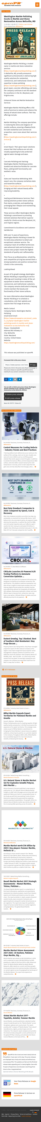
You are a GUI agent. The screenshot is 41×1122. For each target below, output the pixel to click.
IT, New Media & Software (18, 566)
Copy (33, 365)
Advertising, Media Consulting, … (21, 775)
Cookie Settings (26, 1116)
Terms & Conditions (26, 1114)
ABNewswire (19, 26)
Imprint (7, 1114)
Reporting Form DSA (14, 1116)
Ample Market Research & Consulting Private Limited (19, 947)
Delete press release (13, 394)
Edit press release (12, 398)
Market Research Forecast (11, 777)
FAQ (3, 1114)
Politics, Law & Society (25, 24)
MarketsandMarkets (10, 842)
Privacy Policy (15, 1114)
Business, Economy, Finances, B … (21, 442)
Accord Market (8, 1012)
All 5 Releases (8, 670)
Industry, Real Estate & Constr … (20, 708)
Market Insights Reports (11, 878)
